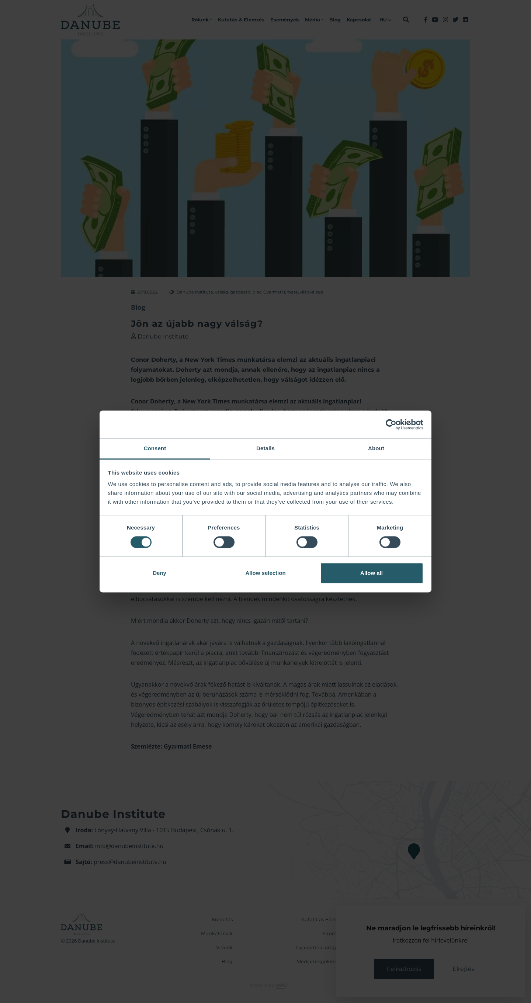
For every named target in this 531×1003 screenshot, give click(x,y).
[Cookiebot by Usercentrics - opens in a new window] (391, 424)
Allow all (371, 573)
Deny (159, 573)
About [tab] (376, 448)
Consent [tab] (155, 448)
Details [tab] (265, 448)
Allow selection (265, 573)
